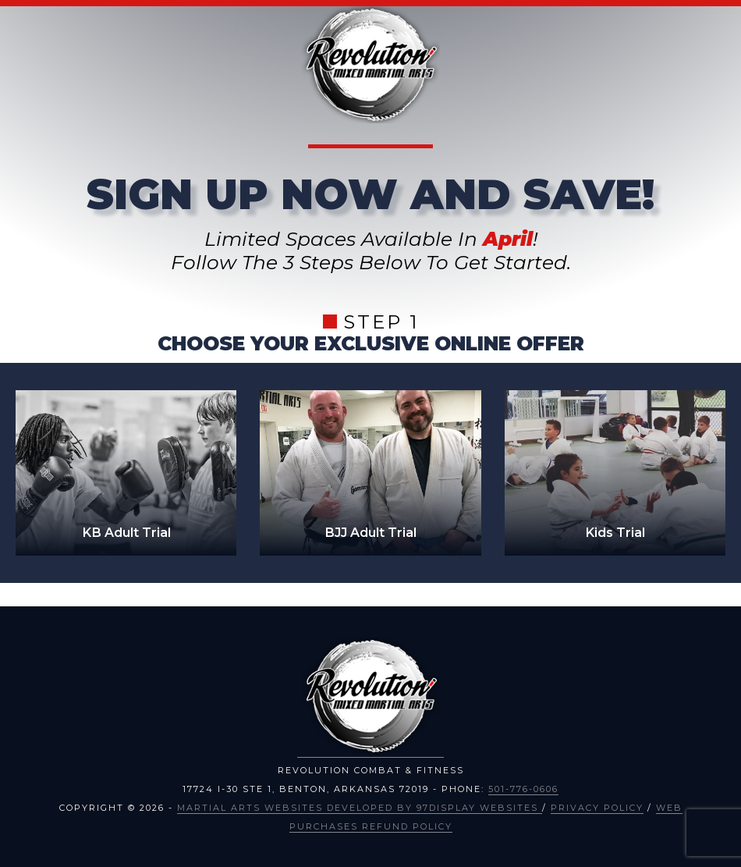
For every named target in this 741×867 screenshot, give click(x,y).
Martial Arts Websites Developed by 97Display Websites (359, 807)
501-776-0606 (523, 788)
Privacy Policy (597, 807)
